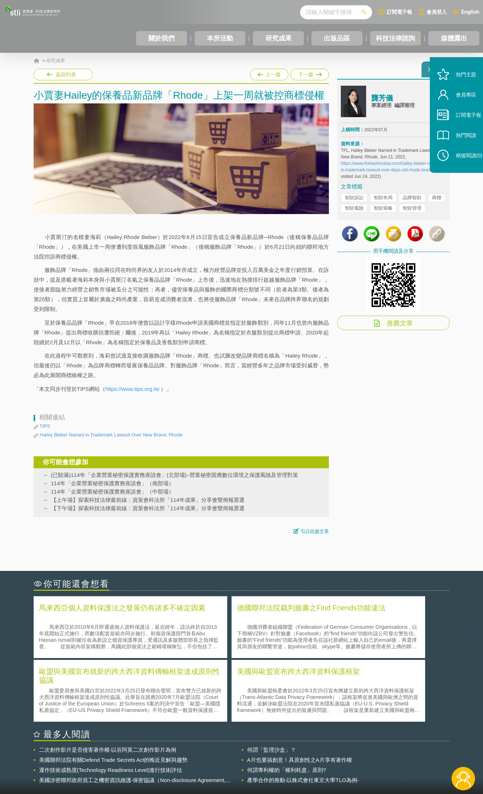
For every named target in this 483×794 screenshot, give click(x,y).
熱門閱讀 (458, 152)
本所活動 (219, 38)
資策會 (345, 754)
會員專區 (458, 111)
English (470, 12)
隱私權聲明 (246, 754)
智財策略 (383, 212)
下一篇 (309, 73)
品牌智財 (412, 202)
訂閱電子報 (399, 12)
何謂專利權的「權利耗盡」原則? (286, 705)
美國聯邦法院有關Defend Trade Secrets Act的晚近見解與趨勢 (113, 695)
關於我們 (161, 38)
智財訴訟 (354, 202)
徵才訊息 (288, 754)
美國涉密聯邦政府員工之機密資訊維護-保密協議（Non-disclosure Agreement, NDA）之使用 (132, 715)
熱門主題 (458, 91)
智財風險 (354, 212)
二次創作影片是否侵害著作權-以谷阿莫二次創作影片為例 (108, 685)
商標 (436, 202)
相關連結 (387, 754)
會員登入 (437, 12)
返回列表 (66, 74)
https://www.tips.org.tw (132, 389)
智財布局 (383, 202)
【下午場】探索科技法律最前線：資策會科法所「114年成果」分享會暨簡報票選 (148, 508)
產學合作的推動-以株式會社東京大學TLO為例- (303, 715)
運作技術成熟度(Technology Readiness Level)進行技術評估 (110, 705)
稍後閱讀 (462, 172)
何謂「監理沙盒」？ (271, 685)
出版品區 (335, 38)
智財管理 (412, 212)
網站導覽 (288, 764)
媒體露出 (454, 38)
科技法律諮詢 (394, 38)
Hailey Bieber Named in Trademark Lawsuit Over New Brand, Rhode (111, 434)
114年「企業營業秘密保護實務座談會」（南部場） (112, 483)
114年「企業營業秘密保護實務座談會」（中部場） (112, 491)
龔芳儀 (382, 102)
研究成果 (277, 38)
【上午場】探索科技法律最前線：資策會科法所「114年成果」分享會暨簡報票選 (148, 500)
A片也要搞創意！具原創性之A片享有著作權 (299, 695)
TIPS (45, 426)
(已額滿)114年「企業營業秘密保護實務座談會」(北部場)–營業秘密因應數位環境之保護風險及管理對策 (174, 475)
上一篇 (269, 73)
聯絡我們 (243, 764)
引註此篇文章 (315, 531)
